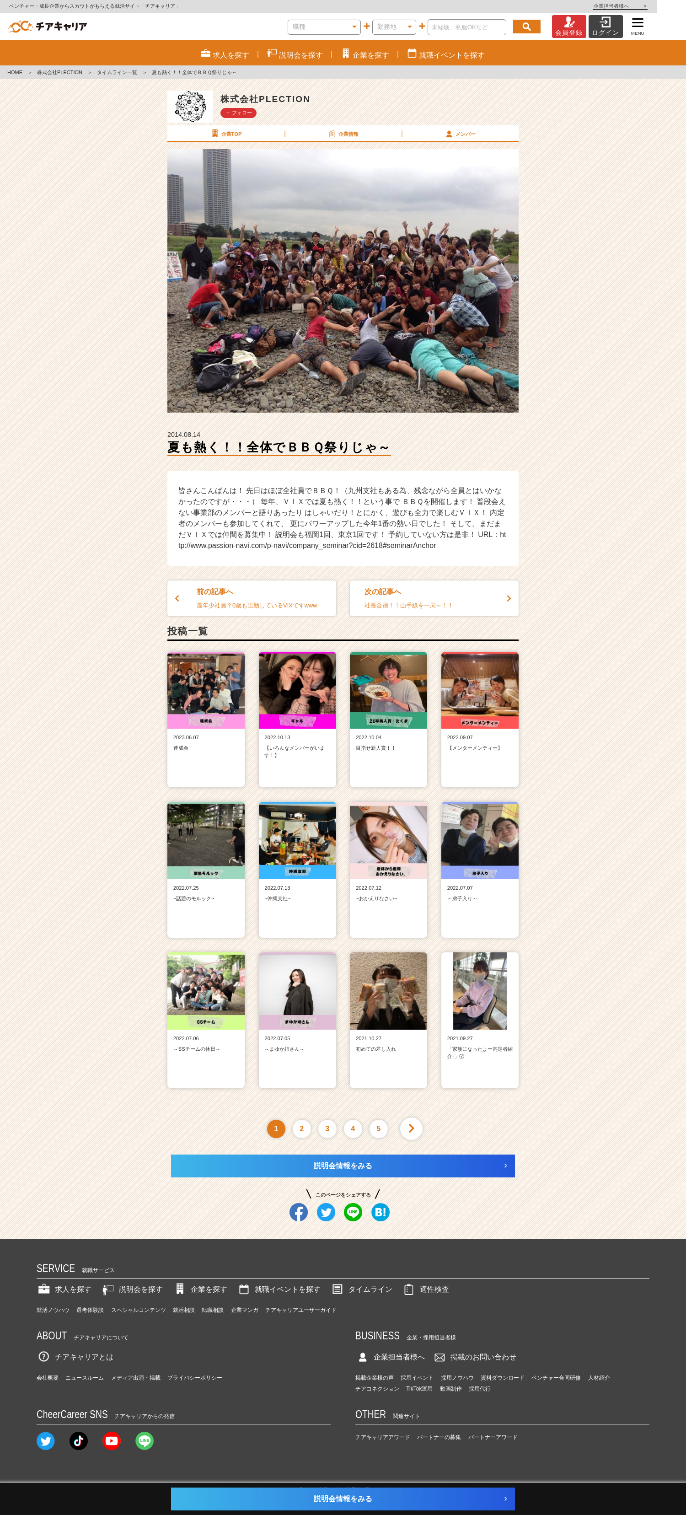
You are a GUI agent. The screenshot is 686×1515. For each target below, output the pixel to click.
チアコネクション (377, 1389)
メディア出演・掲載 (136, 1378)
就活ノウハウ (53, 1310)
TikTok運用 (419, 1389)
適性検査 (425, 1289)
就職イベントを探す (278, 1289)
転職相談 (213, 1310)
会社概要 (48, 1378)
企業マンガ (244, 1310)
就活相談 (184, 1310)
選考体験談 (90, 1310)
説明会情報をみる (343, 1166)
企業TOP (225, 133)
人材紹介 (599, 1378)
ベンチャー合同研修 (556, 1378)
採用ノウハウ (457, 1378)
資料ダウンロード (503, 1378)
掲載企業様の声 (374, 1378)
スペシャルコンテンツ (138, 1310)
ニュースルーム (84, 1378)
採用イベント (417, 1378)
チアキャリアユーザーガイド (301, 1310)
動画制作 (451, 1389)
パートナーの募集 (439, 1437)
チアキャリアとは (75, 1357)
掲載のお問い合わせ (474, 1357)
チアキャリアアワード (382, 1437)
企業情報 (343, 133)
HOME (14, 72)
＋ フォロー (238, 112)
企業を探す (199, 1289)
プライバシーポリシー (194, 1378)
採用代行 (480, 1389)
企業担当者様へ (649, 6)
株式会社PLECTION (59, 72)
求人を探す (64, 1289)
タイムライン (361, 1289)
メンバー (460, 133)
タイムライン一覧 (117, 72)
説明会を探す (132, 1289)
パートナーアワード (493, 1437)
